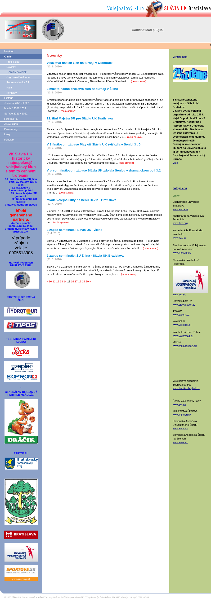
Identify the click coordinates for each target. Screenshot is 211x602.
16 (72, 281)
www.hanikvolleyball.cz (186, 388)
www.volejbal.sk (182, 324)
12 (57, 281)
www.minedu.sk (182, 414)
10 (50, 281)
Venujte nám (180, 56)
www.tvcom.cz (181, 314)
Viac (175, 162)
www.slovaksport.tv (184, 304)
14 (65, 281)
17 (76, 281)
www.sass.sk (180, 442)
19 (83, 281)
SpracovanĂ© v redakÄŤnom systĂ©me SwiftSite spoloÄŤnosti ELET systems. (59, 597)
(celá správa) (138, 81)
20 (87, 281)
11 (54, 281)
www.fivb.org (180, 223)
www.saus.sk (180, 428)
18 (79, 281)
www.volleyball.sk (183, 335)
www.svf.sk (179, 294)
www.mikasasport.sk (185, 345)
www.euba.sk (180, 209)
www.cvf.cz (179, 404)
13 (61, 281)
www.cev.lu (179, 238)
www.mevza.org (182, 252)
